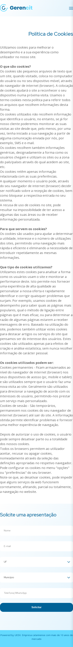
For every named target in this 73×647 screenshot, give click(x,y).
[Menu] (71, 8)
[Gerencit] (16, 8)
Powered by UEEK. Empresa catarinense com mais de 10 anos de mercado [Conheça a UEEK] (36, 636)
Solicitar (36, 607)
